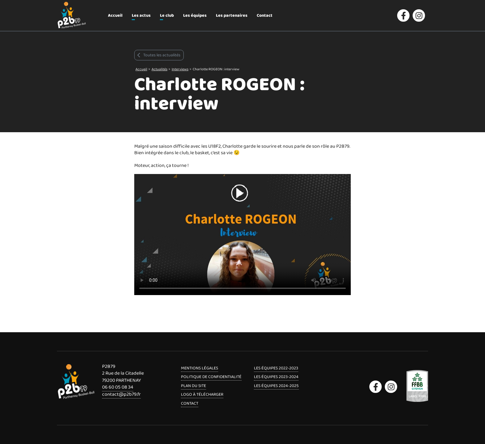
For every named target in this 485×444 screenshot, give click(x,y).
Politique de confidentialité (211, 376)
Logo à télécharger (202, 394)
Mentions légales (199, 368)
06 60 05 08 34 (117, 387)
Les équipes (195, 15)
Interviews (180, 69)
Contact (265, 15)
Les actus (141, 15)
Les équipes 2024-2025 (276, 385)
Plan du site (193, 385)
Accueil (115, 15)
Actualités (159, 69)
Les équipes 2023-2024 (276, 376)
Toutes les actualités (158, 55)
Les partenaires (231, 15)
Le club (167, 15)
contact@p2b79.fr (121, 394)
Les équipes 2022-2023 (276, 368)
